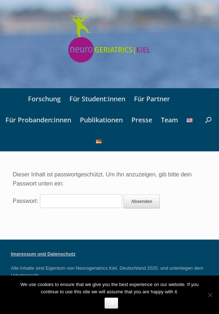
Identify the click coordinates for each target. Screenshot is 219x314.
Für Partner (152, 98)
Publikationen (101, 119)
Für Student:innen (97, 98)
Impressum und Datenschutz (43, 254)
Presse (141, 119)
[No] (210, 294)
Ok (111, 303)
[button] (208, 119)
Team (169, 119)
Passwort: (67, 201)
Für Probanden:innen (38, 119)
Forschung (44, 98)
